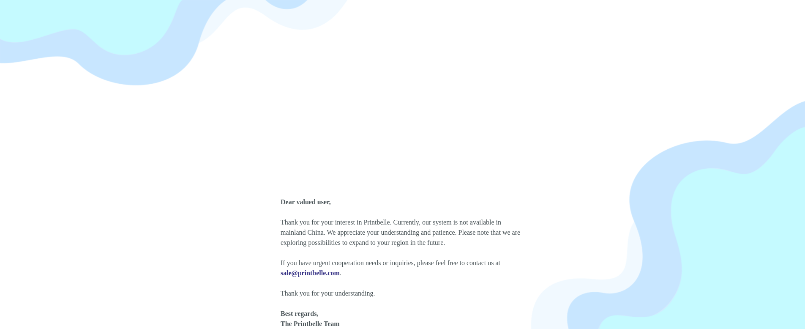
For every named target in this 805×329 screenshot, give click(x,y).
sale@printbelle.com (310, 273)
